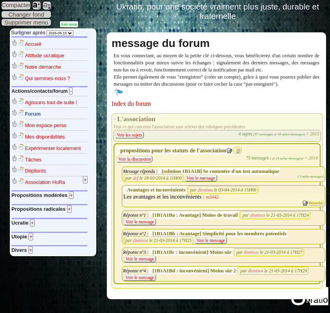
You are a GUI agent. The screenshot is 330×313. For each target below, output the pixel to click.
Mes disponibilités (45, 137)
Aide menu (69, 24)
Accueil (33, 44)
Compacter (16, 5)
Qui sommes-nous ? (47, 78)
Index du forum (131, 103)
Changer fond (26, 14)
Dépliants (35, 171)
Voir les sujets (129, 135)
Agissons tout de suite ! (51, 102)
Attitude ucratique (44, 55)
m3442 (212, 197)
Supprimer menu (26, 22)
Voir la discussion (134, 159)
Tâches (33, 160)
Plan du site (216, 310)
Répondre (316, 203)
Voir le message (200, 178)
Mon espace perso (45, 125)
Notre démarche (43, 67)
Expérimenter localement (53, 148)
